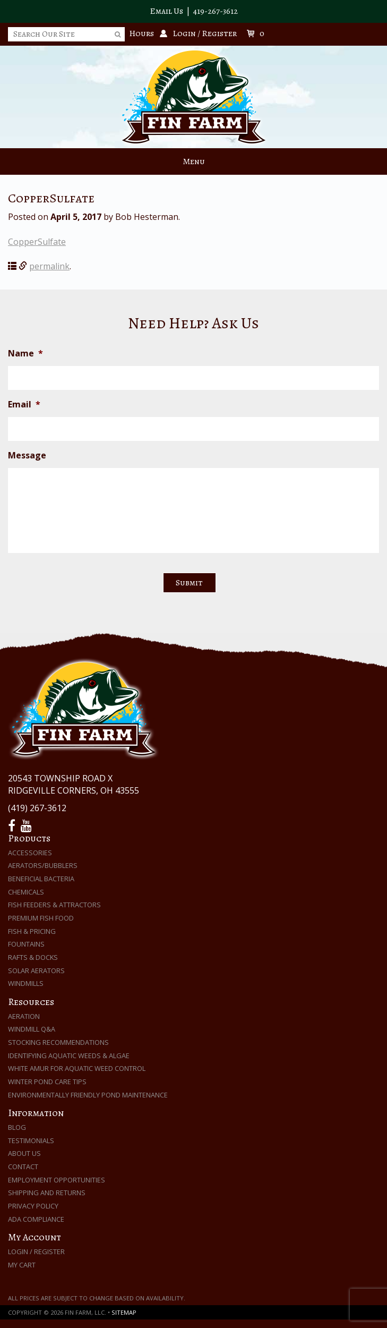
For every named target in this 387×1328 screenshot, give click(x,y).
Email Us (166, 11)
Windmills (26, 983)
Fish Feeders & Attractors (54, 904)
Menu (194, 161)
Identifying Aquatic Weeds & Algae (69, 1055)
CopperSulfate (37, 242)
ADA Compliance (36, 1219)
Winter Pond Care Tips (47, 1081)
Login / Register (36, 1251)
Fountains (26, 944)
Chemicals (26, 892)
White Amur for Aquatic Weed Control (76, 1068)
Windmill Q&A (31, 1029)
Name (25, 353)
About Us (24, 1153)
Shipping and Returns (46, 1192)
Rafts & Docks (33, 957)
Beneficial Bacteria (41, 878)
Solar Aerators (36, 970)
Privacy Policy (33, 1206)
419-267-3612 (215, 11)
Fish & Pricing (32, 931)
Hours (141, 33)
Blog (17, 1127)
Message (27, 455)
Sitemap (123, 1312)
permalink (49, 266)
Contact (23, 1166)
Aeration (24, 1016)
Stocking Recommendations (58, 1042)
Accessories (30, 852)
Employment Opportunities (56, 1180)
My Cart (22, 1265)
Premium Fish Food (41, 918)
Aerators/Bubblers (43, 865)
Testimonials (31, 1140)
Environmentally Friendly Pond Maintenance (88, 1095)
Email (24, 404)
